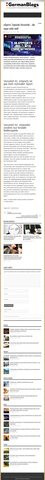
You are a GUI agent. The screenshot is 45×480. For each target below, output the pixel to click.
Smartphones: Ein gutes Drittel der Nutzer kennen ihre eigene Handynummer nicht (13, 257)
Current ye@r (8, 309)
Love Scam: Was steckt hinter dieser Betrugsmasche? (24, 343)
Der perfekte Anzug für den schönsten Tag (21, 336)
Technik (7, 32)
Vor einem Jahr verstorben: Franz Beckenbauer (22, 455)
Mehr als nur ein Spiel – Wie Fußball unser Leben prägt (24, 448)
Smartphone (15, 208)
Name (5, 288)
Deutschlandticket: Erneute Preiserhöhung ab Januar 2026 (25, 415)
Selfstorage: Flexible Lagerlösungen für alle (21, 382)
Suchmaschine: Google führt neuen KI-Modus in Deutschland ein (12, 237)
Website (6, 299)
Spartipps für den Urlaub (18, 212)
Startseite (17, 478)
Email (5, 294)
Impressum (22, 478)
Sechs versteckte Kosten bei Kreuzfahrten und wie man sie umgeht (26, 216)
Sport (25, 100)
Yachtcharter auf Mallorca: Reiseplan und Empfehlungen (25, 369)
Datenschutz (27, 478)
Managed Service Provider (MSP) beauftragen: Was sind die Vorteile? (32, 237)
